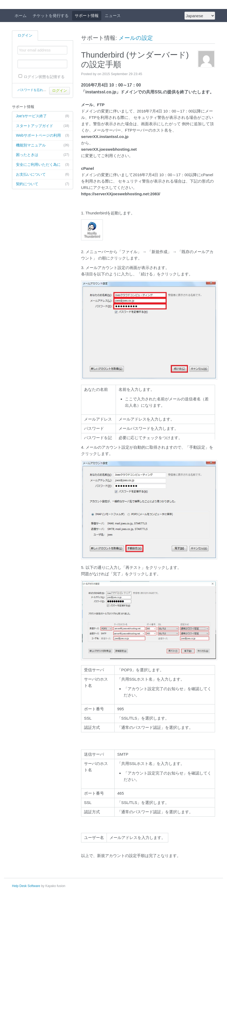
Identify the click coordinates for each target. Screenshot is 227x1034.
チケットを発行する (51, 15)
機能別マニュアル (42, 145)
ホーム (21, 15)
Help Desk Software (26, 886)
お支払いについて (42, 174)
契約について (42, 184)
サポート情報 (87, 15)
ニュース (113, 15)
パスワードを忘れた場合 (35, 90)
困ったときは (42, 155)
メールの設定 (136, 38)
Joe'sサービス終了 (42, 116)
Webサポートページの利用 (42, 135)
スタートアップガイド (42, 126)
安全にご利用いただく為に (42, 164)
